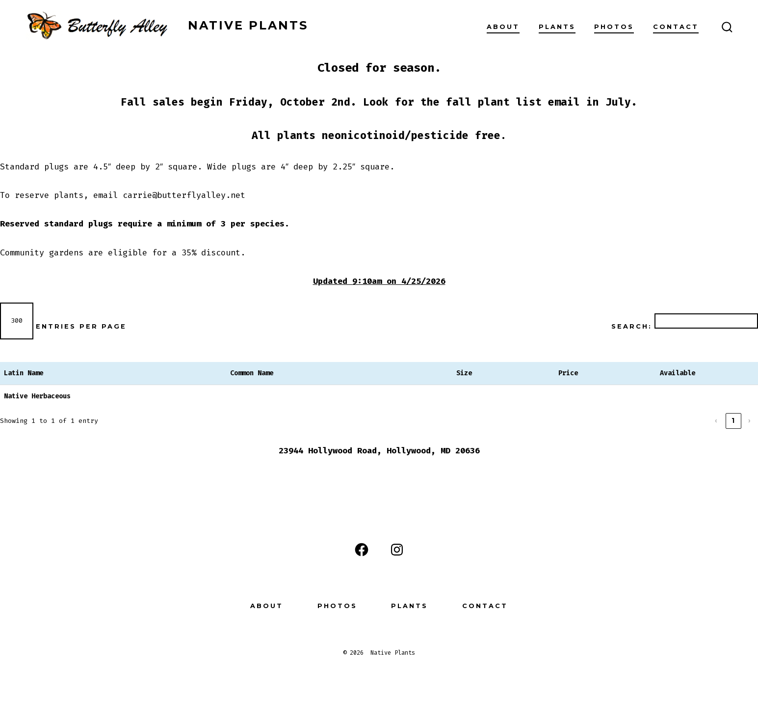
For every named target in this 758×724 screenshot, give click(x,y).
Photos (614, 26)
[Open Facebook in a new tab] (361, 549)
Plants (557, 26)
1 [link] (734, 420)
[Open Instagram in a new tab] (397, 549)
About (503, 26)
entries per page (81, 326)
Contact (676, 26)
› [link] (750, 420)
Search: (631, 326)
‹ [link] (717, 420)
